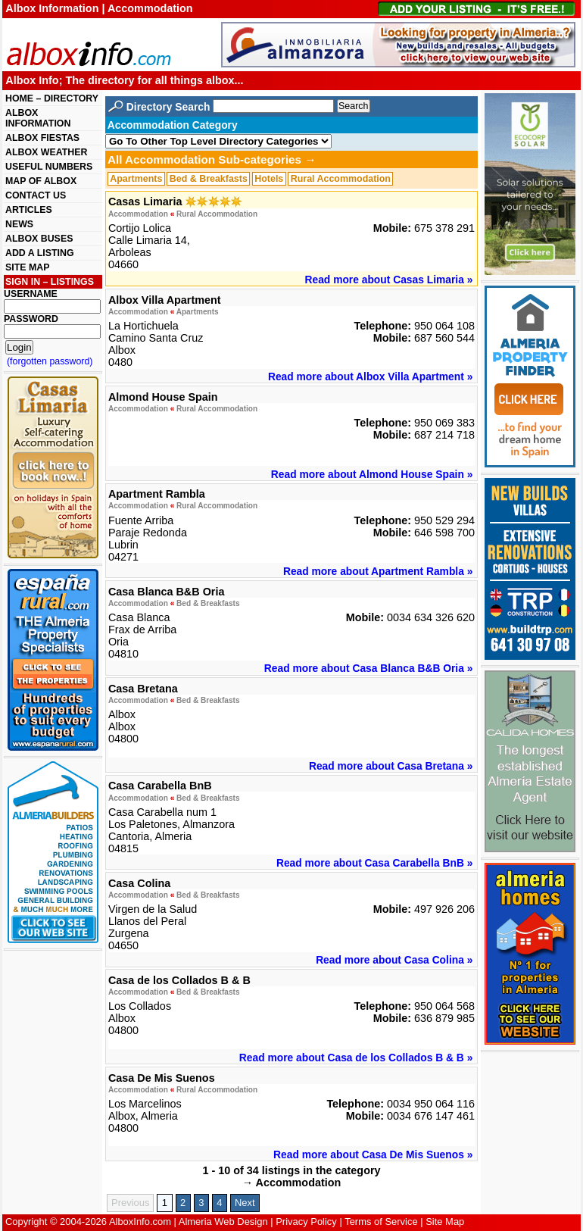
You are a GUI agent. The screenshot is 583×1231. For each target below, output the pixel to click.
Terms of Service (380, 1221)
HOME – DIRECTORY (51, 98)
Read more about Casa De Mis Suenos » (372, 1154)
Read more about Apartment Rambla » (377, 571)
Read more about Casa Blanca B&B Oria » (368, 668)
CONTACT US (35, 195)
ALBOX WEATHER (46, 152)
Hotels (268, 178)
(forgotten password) (50, 361)
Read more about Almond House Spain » (372, 474)
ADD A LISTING (39, 253)
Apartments (136, 178)
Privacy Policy (306, 1221)
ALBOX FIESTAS (42, 138)
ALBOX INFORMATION (37, 118)
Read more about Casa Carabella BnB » (374, 863)
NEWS (19, 224)
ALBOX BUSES (39, 238)
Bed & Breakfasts (209, 178)
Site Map (445, 1221)
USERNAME (31, 294)
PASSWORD (31, 319)
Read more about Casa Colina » (394, 960)
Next (245, 1202)
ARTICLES (28, 210)
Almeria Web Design (223, 1221)
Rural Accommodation (341, 178)
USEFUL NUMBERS (48, 166)
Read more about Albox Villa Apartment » (370, 376)
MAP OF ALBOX (40, 181)
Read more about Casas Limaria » (389, 279)
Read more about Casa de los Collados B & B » (356, 1057)
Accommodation (138, 214)
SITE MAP (27, 267)
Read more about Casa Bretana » (390, 766)
